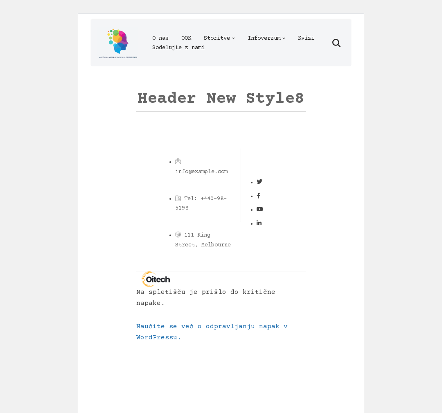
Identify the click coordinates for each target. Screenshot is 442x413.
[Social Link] (259, 182)
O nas (160, 38)
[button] (233, 38)
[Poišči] (336, 43)
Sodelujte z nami (178, 48)
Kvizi (306, 38)
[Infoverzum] (117, 43)
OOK (186, 38)
